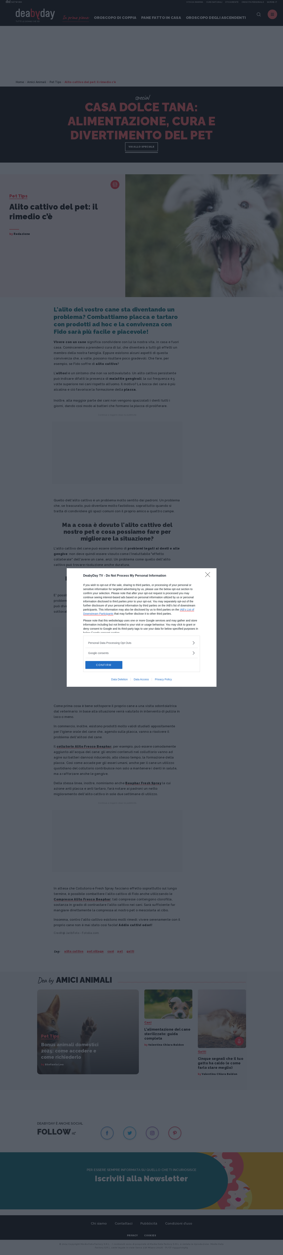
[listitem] (141, 643)
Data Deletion (119, 679)
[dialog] (141, 627)
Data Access (141, 679)
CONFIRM (103, 664)
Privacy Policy (163, 679)
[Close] (209, 576)
